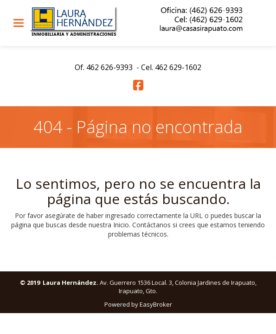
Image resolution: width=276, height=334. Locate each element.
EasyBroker (156, 304)
